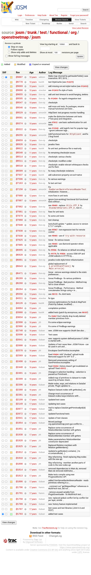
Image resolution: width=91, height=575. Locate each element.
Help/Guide (42, 15)
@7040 (19, 235)
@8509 (19, 177)
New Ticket (30, 23)
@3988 (19, 327)
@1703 (19, 535)
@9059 (19, 144)
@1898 (19, 484)
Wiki (17, 20)
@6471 (19, 286)
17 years (33, 418)
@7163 (19, 191)
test (43, 32)
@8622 (19, 153)
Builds (59, 23)
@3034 (19, 333)
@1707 (19, 530)
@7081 (19, 221)
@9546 (19, 110)
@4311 (19, 312)
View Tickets (80, 20)
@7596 (19, 186)
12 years (33, 187)
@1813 (19, 496)
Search (83, 23)
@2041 (19, 438)
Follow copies (15, 49)
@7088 (19, 204)
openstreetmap (15, 37)
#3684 (56, 372)
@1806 (19, 501)
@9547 (19, 105)
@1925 (19, 466)
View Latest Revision (80, 28)
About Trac (53, 15)
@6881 (19, 272)
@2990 (19, 338)
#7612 (54, 126)
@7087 (19, 209)
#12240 (55, 132)
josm (19, 32)
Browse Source (61, 20)
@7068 (19, 230)
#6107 (84, 328)
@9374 (19, 126)
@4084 (19, 323)
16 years (33, 333)
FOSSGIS (53, 566)
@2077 (19, 428)
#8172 (54, 308)
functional (59, 32)
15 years (33, 312)
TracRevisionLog (49, 549)
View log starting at (54, 44)
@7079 (19, 226)
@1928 (19, 460)
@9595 (19, 100)
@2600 (19, 363)
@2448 (19, 385)
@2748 (19, 347)
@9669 (19, 87)
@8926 (19, 148)
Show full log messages (17, 56)
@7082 (19, 215)
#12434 (54, 101)
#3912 (63, 386)
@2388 (19, 408)
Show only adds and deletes (22, 52)
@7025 (19, 251)
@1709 (19, 524)
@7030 (19, 247)
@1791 (19, 513)
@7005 (19, 256)
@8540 (19, 158)
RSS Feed (38, 557)
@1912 (19, 472)
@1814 (19, 490)
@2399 (19, 397)
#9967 (54, 241)
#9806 (62, 266)
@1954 (19, 443)
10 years (33, 77)
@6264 (19, 302)
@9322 (19, 132)
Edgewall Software (34, 563)
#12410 (84, 87)
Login (20, 15)
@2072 (19, 433)
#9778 (53, 266)
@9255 (19, 138)
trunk (32, 32)
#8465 (54, 215)
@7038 (19, 241)
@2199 (19, 418)
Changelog (44, 20)
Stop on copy (15, 47)
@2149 (19, 423)
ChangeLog (55, 557)
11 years (33, 153)
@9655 (19, 96)
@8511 (19, 167)
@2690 (19, 351)
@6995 (19, 262)
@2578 (19, 368)
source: (8, 32)
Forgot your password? (79, 15)
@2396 (19, 402)
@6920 (19, 267)
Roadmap (46, 23)
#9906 (53, 262)
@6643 (19, 279)
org (74, 32)
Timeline (29, 20)
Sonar (71, 23)
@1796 (19, 507)
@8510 (19, 172)
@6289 (19, 291)
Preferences (30, 15)
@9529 (19, 115)
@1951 (19, 449)
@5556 (19, 308)
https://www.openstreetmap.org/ (75, 569)
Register (64, 15)
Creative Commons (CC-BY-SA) (44, 571)
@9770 (19, 82)
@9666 (19, 91)
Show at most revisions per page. (59, 52)
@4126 (19, 317)
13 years (33, 292)
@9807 (19, 77)
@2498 (19, 379)
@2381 (19, 413)
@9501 (19, 121)
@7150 (19, 197)
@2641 (19, 357)
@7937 (19, 182)
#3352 (56, 384)
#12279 (69, 82)
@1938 (19, 455)
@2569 (19, 373)
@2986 (19, 342)
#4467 (54, 332)
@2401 (19, 391)
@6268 (19, 297)
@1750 (19, 519)
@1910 (19, 478)
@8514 (19, 162)
